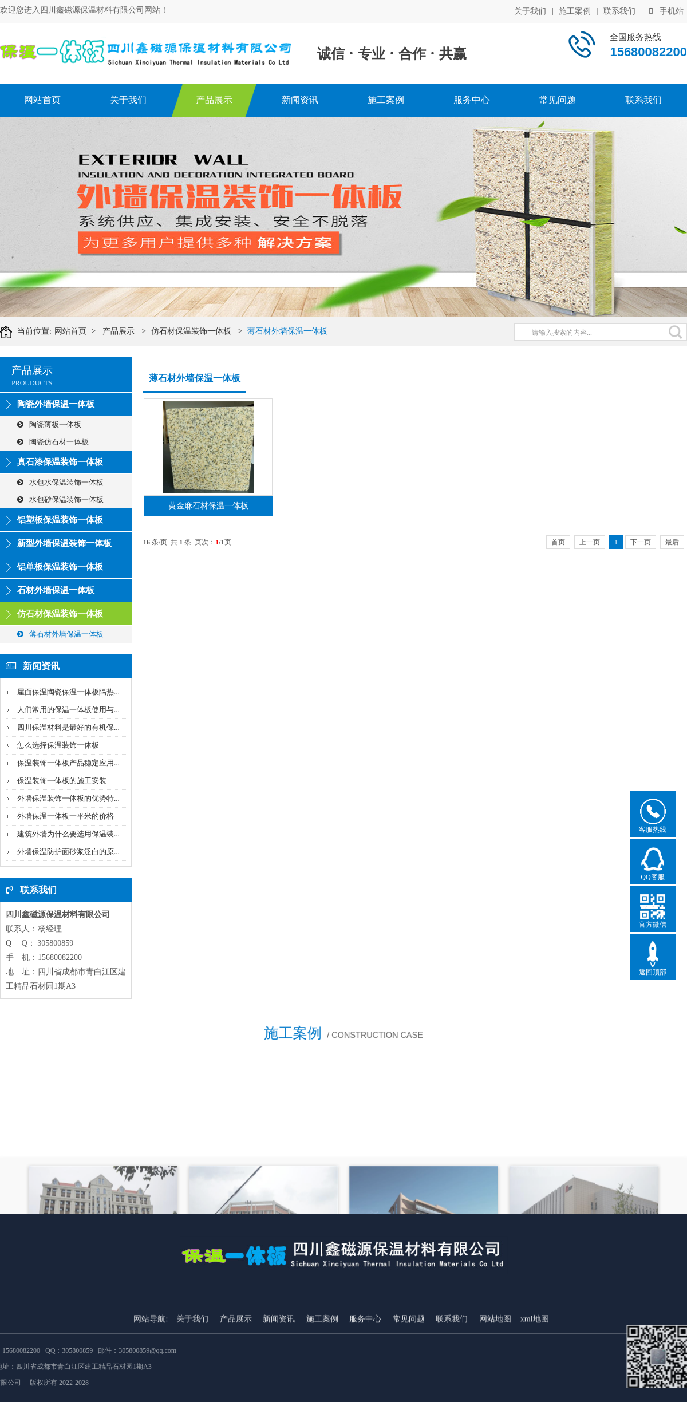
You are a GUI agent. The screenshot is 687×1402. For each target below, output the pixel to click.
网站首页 (42, 100)
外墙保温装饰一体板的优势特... (68, 798)
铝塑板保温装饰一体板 (60, 519)
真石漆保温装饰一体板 (60, 462)
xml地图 (534, 1385)
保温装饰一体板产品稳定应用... (68, 763)
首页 (558, 542)
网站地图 (495, 1385)
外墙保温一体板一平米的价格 (65, 816)
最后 (672, 542)
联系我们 (619, 10)
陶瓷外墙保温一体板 (55, 404)
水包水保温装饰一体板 (60, 482)
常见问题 (557, 100)
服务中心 (471, 100)
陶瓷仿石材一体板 (53, 441)
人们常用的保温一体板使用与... (68, 709)
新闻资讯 (300, 100)
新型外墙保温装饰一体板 (64, 543)
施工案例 (575, 10)
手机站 (666, 10)
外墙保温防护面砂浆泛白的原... (68, 851)
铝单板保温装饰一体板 (60, 566)
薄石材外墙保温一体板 (300, 331)
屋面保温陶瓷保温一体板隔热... (68, 692)
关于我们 (530, 10)
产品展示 (214, 100)
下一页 (640, 542)
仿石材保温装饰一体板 (204, 331)
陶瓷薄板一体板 (49, 424)
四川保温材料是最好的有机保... (68, 727)
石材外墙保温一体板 (55, 590)
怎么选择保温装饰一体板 (58, 745)
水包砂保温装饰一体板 (60, 499)
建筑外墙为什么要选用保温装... (68, 834)
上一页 (589, 542)
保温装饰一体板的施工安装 (61, 780)
